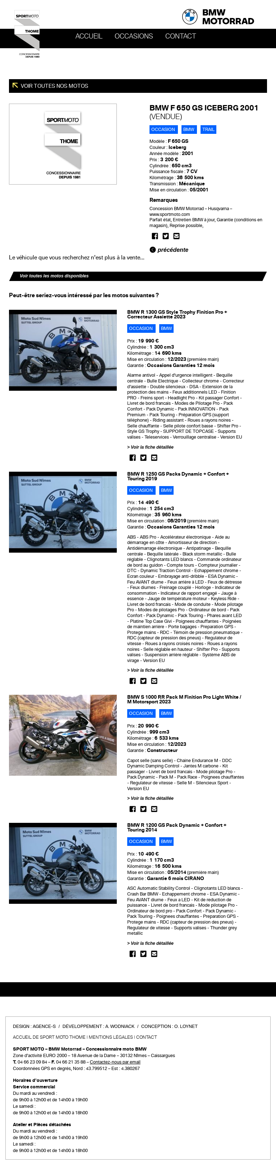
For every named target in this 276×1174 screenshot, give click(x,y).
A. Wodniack (119, 1026)
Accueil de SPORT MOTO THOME (49, 1037)
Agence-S (44, 1026)
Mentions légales (111, 1037)
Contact (180, 36)
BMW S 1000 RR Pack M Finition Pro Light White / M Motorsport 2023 (184, 699)
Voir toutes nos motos (54, 86)
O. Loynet (186, 1026)
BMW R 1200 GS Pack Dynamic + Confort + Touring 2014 (176, 827)
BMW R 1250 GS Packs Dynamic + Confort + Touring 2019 (178, 476)
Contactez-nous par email (115, 1062)
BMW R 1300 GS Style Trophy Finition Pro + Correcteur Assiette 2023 (177, 314)
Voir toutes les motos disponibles (54, 275)
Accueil (88, 36)
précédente (169, 250)
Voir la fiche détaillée (152, 447)
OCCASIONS (134, 36)
